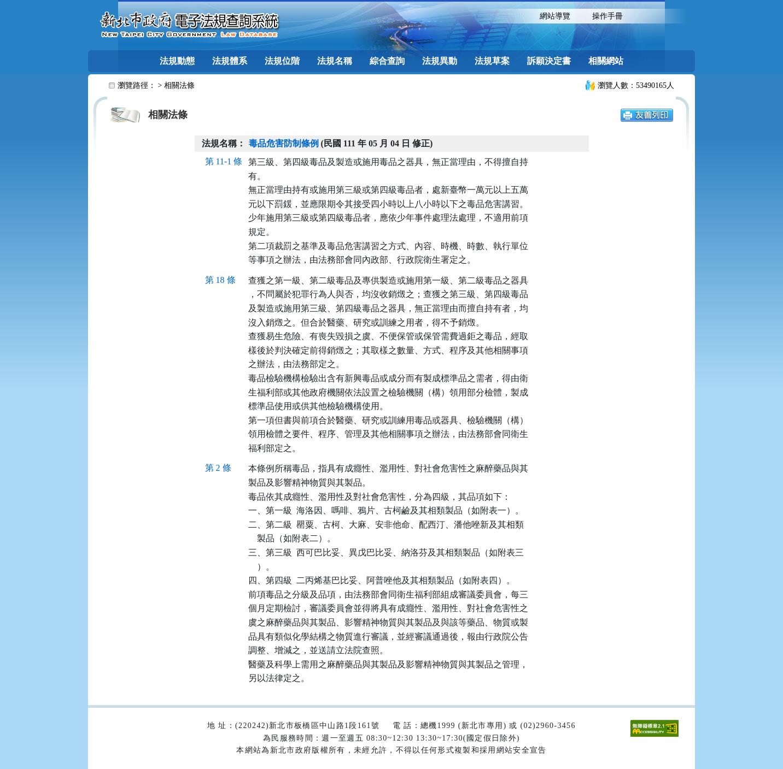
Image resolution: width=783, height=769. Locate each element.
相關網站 (605, 61)
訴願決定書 (549, 61)
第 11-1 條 (224, 161)
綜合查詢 (387, 61)
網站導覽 (555, 16)
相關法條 (179, 85)
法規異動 (439, 61)
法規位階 (282, 61)
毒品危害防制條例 (284, 143)
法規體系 (229, 61)
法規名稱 (334, 61)
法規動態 (177, 61)
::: (519, 15)
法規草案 (492, 61)
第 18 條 (220, 280)
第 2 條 (218, 467)
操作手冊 (607, 16)
